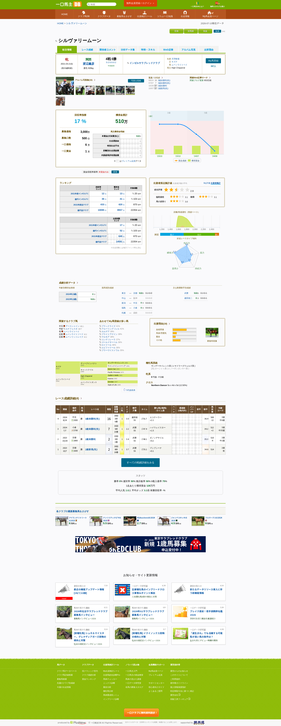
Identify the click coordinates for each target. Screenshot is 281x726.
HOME (60, 23)
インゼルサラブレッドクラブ (145, 63)
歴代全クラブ (83, 210)
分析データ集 (128, 49)
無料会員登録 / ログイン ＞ (140, 3)
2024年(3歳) (71, 294)
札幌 (124, 313)
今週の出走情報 (64, 687)
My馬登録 (213, 60)
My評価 (207, 183)
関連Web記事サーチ (199, 78)
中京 (135, 303)
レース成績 (87, 49)
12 (103, 193)
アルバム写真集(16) (83, 80)
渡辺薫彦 (88, 63)
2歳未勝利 (90, 439)
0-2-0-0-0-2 (111, 62)
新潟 (124, 303)
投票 (217, 31)
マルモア (105, 337)
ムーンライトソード (74, 334)
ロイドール (106, 345)
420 (120, 204)
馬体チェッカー (110, 679)
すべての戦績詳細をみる (140, 462)
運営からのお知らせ (179, 671)
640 (120, 236)
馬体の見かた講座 (133, 679)
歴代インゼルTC (81, 199)
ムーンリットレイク (74, 337)
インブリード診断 (111, 699)
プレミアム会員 (128, 161)
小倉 (135, 308)
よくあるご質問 (155, 691)
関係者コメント (107, 49)
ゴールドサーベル (109, 342)
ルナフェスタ (71, 329)
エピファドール (108, 348)
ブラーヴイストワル (110, 350)
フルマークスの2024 (213, 517)
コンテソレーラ (108, 339)
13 (121, 193)
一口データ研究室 (133, 683)
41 (121, 199)
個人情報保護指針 (178, 687)
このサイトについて (179, 675)
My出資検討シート (111, 671)
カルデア (105, 331)
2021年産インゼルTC (79, 193)
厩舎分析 (107, 687)
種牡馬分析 (108, 691)
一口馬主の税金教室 (134, 675)
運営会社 (175, 695)
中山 (124, 298)
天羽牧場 (175, 59)
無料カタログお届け (217, 4)
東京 (124, 293)
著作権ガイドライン (179, 683)
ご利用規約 (175, 679)
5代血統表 (129, 390)
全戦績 (157, 78)
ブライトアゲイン (109, 334)
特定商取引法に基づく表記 (182, 691)
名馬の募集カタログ (134, 687)
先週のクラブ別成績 (66, 683)
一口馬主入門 (131, 671)
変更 (115, 172)
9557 (119, 210)
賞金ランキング (89, 679)
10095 (101, 210)
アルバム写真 (189, 49)
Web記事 (168, 49)
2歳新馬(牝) (91, 449)
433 (102, 204)
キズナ (174, 62)
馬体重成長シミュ (111, 695)
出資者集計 (216, 183)
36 (103, 199)
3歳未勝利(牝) (92, 418)
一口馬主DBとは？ (197, 4)
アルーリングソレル (110, 329)
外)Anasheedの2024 (146, 517)
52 (121, 230)
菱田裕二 (188, 298)
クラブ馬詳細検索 (65, 675)
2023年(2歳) (71, 299)
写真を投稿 (136, 81)
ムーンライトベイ (179, 65)
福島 (124, 308)
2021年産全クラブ (80, 204)
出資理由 (208, 49)
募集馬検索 (62, 679)
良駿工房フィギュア (180, 699)
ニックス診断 (109, 683)
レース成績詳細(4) (67, 398)
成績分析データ (67, 282)
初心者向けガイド (156, 687)
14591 (119, 241)
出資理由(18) (160, 323)
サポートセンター (156, 683)
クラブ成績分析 (89, 675)
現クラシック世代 (90, 671)
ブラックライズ (108, 326)
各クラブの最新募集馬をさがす (72, 511)
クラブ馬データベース (67, 671)
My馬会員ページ (156, 671)
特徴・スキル (148, 49)
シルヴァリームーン (76, 23)
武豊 (186, 293)
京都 (135, 293)
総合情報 (67, 49)
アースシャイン (72, 326)
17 (121, 225)
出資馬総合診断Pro (111, 675)
